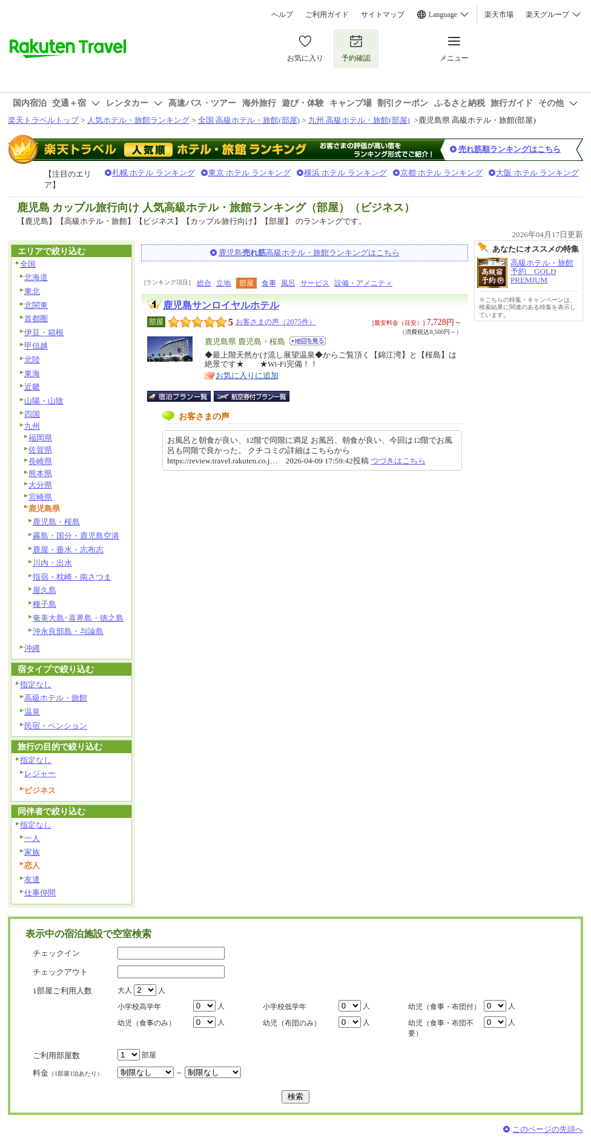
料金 (68, 1072)
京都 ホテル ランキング (441, 172)
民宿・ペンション (55, 725)
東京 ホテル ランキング (249, 172)
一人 (32, 838)
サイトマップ (382, 14)
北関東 (36, 305)
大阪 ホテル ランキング (537, 172)
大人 (124, 990)
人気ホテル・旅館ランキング (138, 120)
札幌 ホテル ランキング (153, 172)
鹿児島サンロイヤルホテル (221, 305)
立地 (223, 283)
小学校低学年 (284, 1006)
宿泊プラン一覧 (185, 396)
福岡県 (40, 437)
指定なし (35, 684)
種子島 (44, 604)
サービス (314, 283)
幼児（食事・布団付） (444, 1006)
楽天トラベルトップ (43, 120)
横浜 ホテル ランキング (345, 172)
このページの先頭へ (547, 1129)
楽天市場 (498, 14)
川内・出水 (52, 562)
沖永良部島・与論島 (68, 631)
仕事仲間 (40, 892)
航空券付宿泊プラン (251, 396)
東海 (32, 373)
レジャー (40, 773)
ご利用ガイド (327, 14)
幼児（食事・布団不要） (441, 1028)
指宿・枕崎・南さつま (72, 576)
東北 (32, 291)
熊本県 (40, 473)
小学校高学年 (139, 1006)
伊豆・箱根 (44, 332)
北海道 (36, 277)
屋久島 (44, 590)
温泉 (32, 711)
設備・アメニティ (363, 283)
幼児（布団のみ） (292, 1023)
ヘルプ (282, 14)
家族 (32, 852)
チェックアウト (60, 971)
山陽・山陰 (44, 400)
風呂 (288, 283)
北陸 (32, 359)
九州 (32, 426)
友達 (32, 879)
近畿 (32, 386)
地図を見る (307, 340)
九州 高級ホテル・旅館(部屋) (359, 120)
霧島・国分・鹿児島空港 (76, 535)
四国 (32, 414)
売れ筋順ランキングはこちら (509, 149)
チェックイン (56, 953)
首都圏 (36, 318)
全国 (28, 264)
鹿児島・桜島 (56, 521)
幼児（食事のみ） (146, 1023)
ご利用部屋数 (56, 1055)
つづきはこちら (398, 460)
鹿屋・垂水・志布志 (68, 549)
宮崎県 (40, 497)
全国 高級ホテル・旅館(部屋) (249, 120)
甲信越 (36, 345)
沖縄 (32, 648)
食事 (269, 283)
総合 (204, 283)
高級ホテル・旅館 (55, 697)
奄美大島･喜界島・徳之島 (78, 618)
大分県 (40, 484)
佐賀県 (40, 449)
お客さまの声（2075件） (276, 322)
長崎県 (40, 461)
